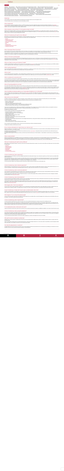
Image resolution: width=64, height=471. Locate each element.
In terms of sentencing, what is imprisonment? (11, 14)
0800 (40, 236)
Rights (8, 236)
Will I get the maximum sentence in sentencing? (11, 15)
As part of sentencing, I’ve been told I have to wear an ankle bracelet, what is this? (16, 13)
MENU (60, 1)
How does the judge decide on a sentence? (26, 15)
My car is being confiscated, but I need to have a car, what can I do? (25, 10)
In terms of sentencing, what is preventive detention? (43, 14)
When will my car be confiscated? (9, 10)
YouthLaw (34, 1)
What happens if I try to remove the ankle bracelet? (36, 13)
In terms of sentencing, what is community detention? (12, 12)
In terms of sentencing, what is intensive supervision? (43, 11)
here (39, 30)
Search (58, 2)
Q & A (24, 236)
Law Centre (56, 236)
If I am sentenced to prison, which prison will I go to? (27, 14)
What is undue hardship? (39, 10)
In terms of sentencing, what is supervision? (28, 11)
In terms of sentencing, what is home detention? (28, 12)
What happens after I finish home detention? (43, 12)
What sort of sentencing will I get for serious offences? (12, 11)
